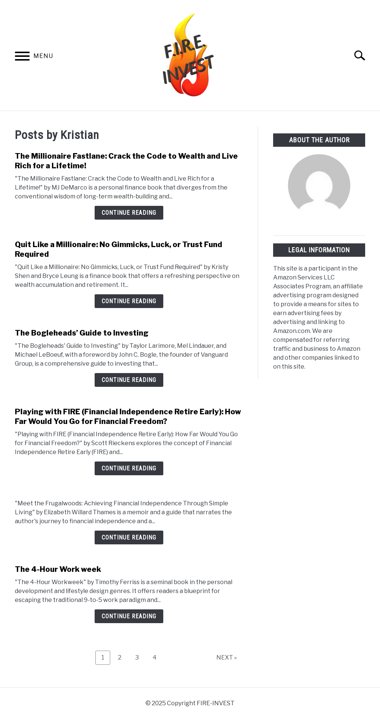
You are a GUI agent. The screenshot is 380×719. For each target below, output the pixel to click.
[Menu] (22, 57)
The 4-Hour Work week (58, 569)
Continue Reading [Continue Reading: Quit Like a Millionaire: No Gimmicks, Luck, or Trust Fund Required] (129, 301)
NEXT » (226, 657)
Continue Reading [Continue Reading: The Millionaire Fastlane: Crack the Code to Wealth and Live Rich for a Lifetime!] (129, 212)
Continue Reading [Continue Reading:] (129, 537)
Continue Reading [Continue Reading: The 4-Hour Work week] (129, 616)
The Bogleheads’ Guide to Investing (81, 332)
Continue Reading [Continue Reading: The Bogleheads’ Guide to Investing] (129, 379)
